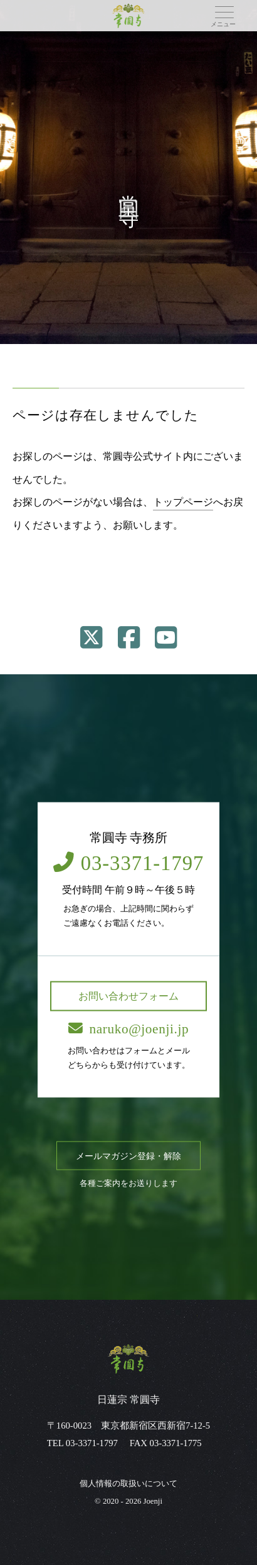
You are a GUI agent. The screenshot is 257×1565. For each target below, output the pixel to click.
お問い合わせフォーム (128, 995)
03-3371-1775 (176, 1443)
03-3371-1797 (128, 862)
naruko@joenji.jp (128, 1028)
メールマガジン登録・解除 (128, 1155)
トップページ (183, 502)
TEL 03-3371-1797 (82, 1443)
